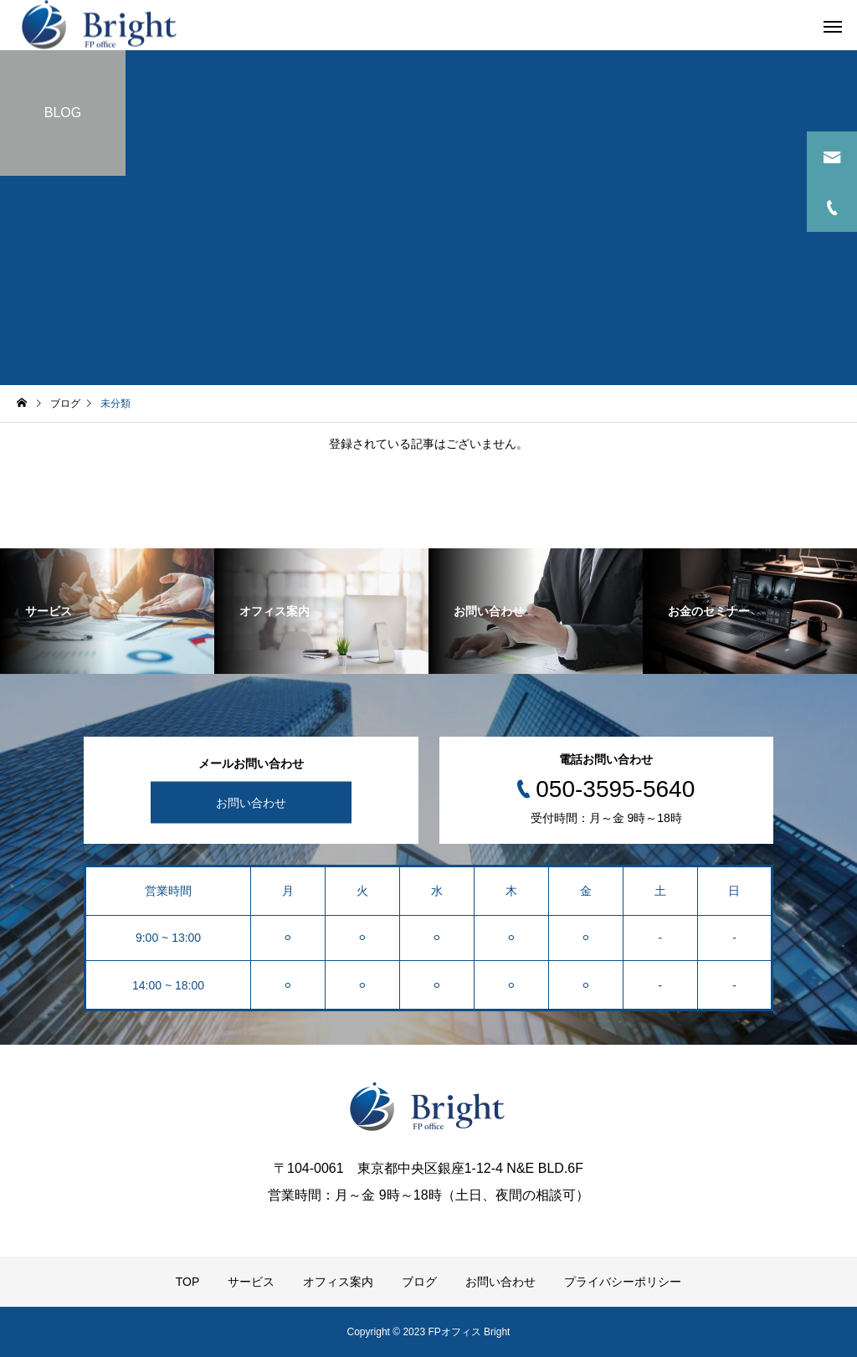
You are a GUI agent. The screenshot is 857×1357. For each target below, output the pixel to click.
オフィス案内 (338, 1281)
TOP (188, 1281)
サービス (251, 1281)
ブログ (419, 1281)
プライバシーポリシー (622, 1281)
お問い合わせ (251, 803)
